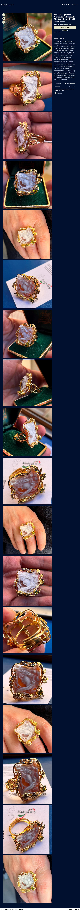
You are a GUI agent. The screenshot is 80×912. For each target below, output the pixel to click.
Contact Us (70, 909)
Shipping (62, 38)
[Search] (77, 5)
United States (65, 24)
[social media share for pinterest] (3, 22)
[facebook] (76, 910)
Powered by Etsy (19, 909)
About (68, 4)
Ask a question (57, 31)
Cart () (73, 4)
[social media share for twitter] (3, 18)
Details (56, 38)
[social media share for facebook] (3, 15)
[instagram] (78, 910)
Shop (63, 4)
